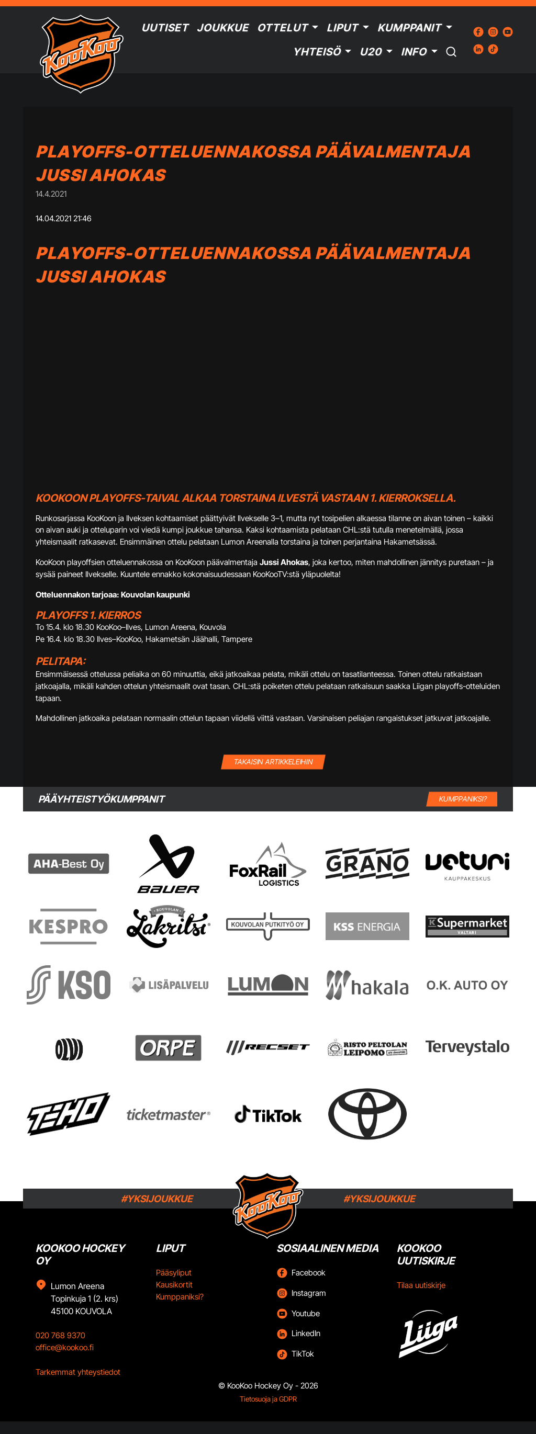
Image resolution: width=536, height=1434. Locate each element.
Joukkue (223, 27)
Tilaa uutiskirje (421, 1285)
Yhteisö (317, 52)
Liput (342, 27)
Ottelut (282, 27)
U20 (371, 52)
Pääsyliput (174, 1273)
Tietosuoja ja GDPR (268, 1399)
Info (414, 52)
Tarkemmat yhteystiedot (78, 1372)
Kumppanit (409, 27)
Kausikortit (174, 1285)
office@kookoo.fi (65, 1347)
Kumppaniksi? (180, 1297)
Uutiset (164, 27)
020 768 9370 (60, 1335)
